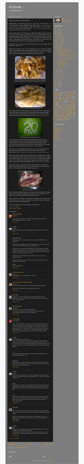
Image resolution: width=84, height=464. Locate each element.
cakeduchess (58, 130)
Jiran (72, 100)
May (59, 69)
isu (68, 100)
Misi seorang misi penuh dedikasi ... (66, 49)
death (64, 93)
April (59, 71)
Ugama (67, 118)
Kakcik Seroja (15, 213)
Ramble (67, 112)
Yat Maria (14, 319)
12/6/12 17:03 (15, 267)
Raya (73, 112)
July (59, 46)
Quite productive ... (62, 64)
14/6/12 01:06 (15, 421)
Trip (56, 118)
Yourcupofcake (58, 139)
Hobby (73, 98)
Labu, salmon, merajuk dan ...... (65, 53)
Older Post (48, 444)
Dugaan (57, 95)
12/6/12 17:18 (15, 277)
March (59, 73)
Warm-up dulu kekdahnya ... (64, 51)
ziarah (64, 119)
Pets (63, 107)
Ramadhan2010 (70, 109)
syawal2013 (57, 116)
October (60, 40)
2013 (58, 32)
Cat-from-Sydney (16, 272)
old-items (69, 105)
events (67, 97)
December (60, 36)
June (59, 47)
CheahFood (57, 132)
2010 (58, 81)
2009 (58, 83)
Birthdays (69, 92)
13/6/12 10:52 (15, 367)
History (69, 98)
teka (73, 116)
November (60, 37)
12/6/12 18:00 (15, 314)
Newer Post (12, 444)
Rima (13, 407)
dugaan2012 (72, 95)
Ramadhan (58, 109)
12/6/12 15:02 (15, 222)
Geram (63, 98)
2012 (58, 34)
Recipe (59, 113)
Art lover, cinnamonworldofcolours (20, 282)
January (60, 77)
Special (64, 115)
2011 (58, 79)
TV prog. (62, 118)
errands (59, 97)
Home (30, 444)
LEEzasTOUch (15, 306)
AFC (56, 126)
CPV (56, 133)
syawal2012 (71, 115)
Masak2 (14, 208)
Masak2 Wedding (62, 104)
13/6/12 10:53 (15, 402)
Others (57, 107)
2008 (58, 85)
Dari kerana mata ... (62, 60)
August (59, 43)
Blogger (50, 461)
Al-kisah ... (17, 7)
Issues (63, 100)
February (60, 75)
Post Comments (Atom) (20, 447)
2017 (58, 28)
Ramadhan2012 (71, 110)
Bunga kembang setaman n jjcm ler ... (66, 58)
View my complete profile (67, 21)
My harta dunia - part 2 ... (63, 62)
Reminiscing (68, 113)
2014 (58, 30)
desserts (70, 93)
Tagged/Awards (65, 116)
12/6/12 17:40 (15, 290)
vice (72, 118)
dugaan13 (65, 95)
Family (57, 98)
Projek (70, 107)
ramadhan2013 (60, 112)
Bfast (63, 92)
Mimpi (69, 104)
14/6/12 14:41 (15, 435)
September (60, 41)
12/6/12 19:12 (15, 332)
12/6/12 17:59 (15, 301)
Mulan (13, 294)
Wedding (57, 119)
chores (57, 93)
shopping (19, 208)
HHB (56, 137)
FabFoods (57, 135)
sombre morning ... (62, 66)
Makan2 (58, 102)
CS (13, 226)
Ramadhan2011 (61, 110)
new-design (63, 105)
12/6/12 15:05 (15, 233)
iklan (58, 100)
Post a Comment (15, 438)
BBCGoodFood (58, 128)
